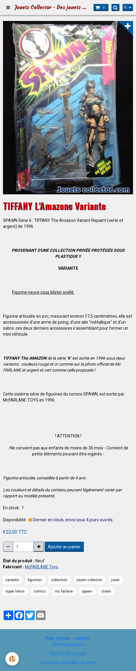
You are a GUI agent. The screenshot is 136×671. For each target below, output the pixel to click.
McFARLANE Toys (41, 566)
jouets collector (89, 580)
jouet (115, 580)
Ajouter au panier (64, 546)
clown (106, 591)
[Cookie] (12, 659)
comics (40, 591)
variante (12, 580)
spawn (87, 591)
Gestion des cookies (68, 653)
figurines (35, 580)
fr (125, 7)
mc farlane (64, 591)
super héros (15, 591)
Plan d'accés (58, 638)
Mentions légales (68, 644)
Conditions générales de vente (68, 662)
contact (82, 638)
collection (59, 580)
